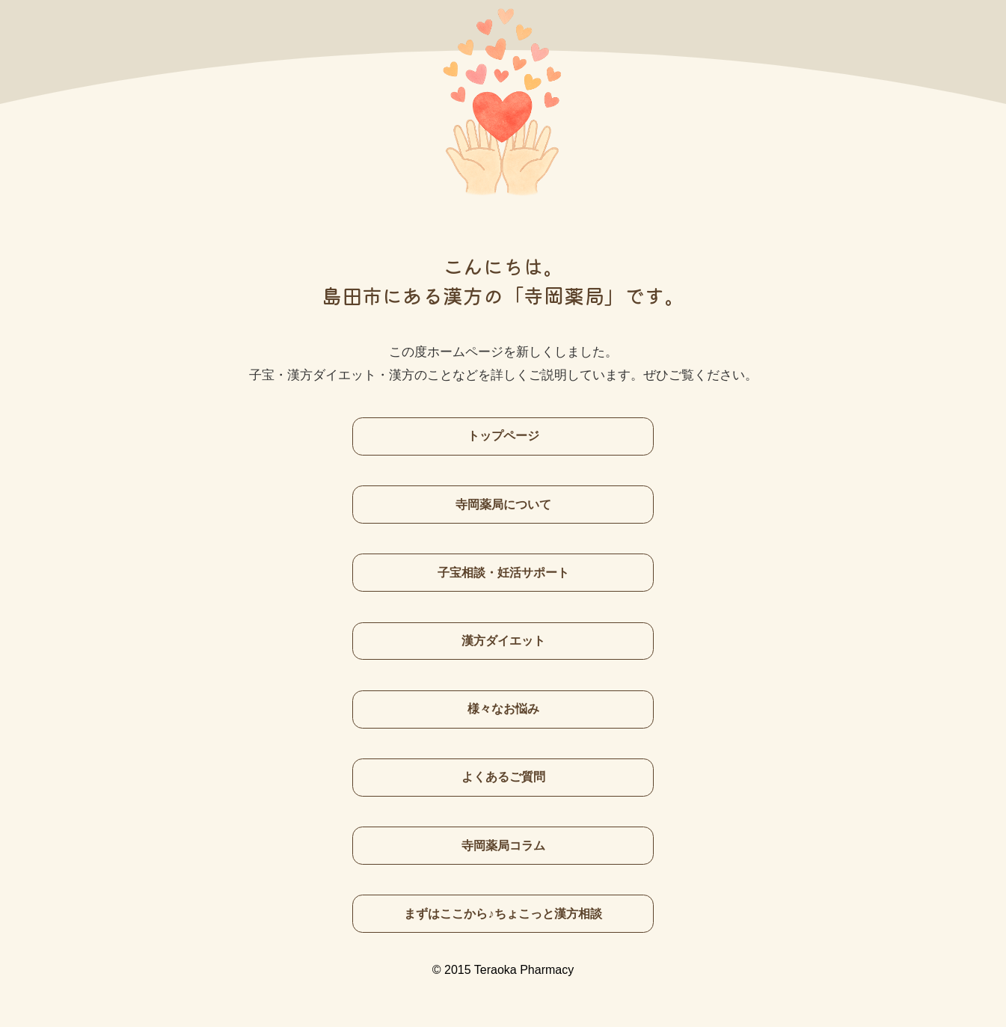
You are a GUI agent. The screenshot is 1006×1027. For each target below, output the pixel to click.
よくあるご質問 (503, 776)
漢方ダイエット (503, 640)
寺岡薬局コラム (503, 845)
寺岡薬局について (503, 504)
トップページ (503, 435)
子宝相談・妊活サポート (503, 572)
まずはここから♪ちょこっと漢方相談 (502, 913)
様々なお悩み (503, 708)
